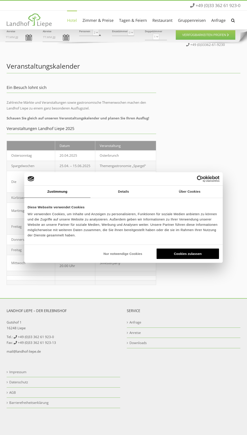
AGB (12, 392)
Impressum (17, 372)
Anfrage (135, 322)
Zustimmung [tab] (57, 191)
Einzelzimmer (120, 31)
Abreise (47, 31)
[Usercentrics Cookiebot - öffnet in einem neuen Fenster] (200, 178)
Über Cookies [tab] (189, 191)
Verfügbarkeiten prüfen (205, 35)
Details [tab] (123, 191)
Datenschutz (18, 382)
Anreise (11, 31)
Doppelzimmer (153, 31)
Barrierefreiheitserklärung (29, 402)
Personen (84, 31)
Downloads (138, 343)
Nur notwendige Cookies (122, 254)
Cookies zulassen (188, 254)
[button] (233, 20)
